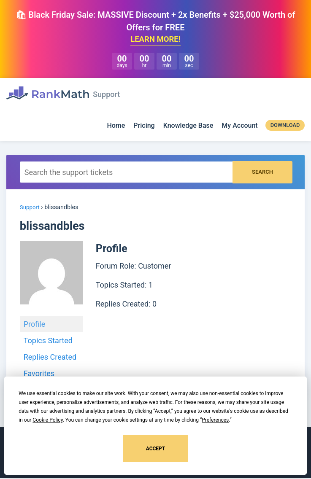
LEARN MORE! (155, 40)
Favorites (39, 374)
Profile (34, 324)
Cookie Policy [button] (47, 420)
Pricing (143, 127)
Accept (155, 449)
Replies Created (50, 357)
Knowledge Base (188, 127)
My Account (239, 127)
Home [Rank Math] (116, 127)
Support (30, 208)
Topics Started (48, 341)
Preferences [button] (215, 420)
